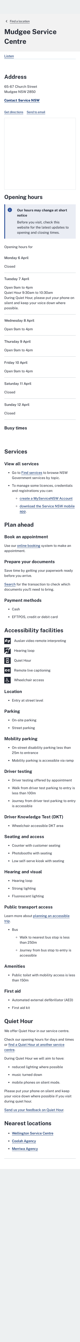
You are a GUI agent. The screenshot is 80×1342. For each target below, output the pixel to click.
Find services (31, 473)
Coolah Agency (24, 1141)
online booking (28, 546)
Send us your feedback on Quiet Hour (33, 1110)
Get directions (13, 112)
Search (10, 584)
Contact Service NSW (22, 100)
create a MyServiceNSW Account (46, 498)
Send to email (36, 112)
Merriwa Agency (25, 1149)
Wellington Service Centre (32, 1133)
